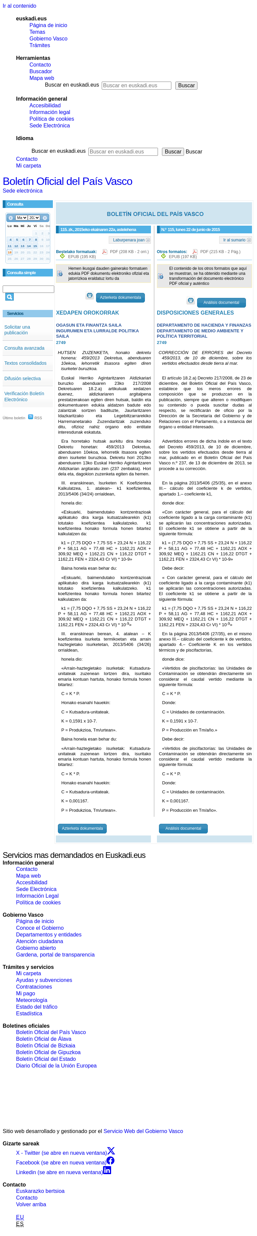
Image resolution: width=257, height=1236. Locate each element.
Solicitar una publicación (17, 330)
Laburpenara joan (129, 239)
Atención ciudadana (39, 941)
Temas (37, 32)
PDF (129, 251)
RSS (35, 418)
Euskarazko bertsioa (40, 1191)
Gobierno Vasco (48, 38)
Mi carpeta (28, 165)
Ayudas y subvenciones (44, 980)
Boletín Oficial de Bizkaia (45, 1045)
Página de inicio (48, 25)
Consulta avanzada (24, 348)
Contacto (40, 65)
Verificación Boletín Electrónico (24, 396)
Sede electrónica (22, 191)
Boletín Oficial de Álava (43, 1039)
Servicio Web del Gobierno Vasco (143, 1131)
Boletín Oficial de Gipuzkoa (48, 1052)
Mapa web (41, 78)
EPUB (82, 256)
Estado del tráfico (37, 1007)
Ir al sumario (235, 239)
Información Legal (37, 896)
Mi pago (25, 993)
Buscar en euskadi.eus (72, 85)
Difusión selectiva (22, 378)
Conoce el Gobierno (40, 928)
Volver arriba (31, 1204)
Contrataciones (34, 987)
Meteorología (31, 1000)
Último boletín (14, 418)
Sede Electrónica (49, 125)
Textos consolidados (25, 363)
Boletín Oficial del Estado (46, 1059)
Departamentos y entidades (49, 934)
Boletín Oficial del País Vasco (67, 181)
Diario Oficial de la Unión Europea (56, 1066)
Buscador (40, 71)
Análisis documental (221, 302)
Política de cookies (51, 119)
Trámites (39, 45)
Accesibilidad (45, 105)
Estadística (29, 1013)
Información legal (49, 112)
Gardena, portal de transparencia (55, 955)
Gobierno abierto (36, 948)
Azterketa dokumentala (120, 297)
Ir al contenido (19, 6)
